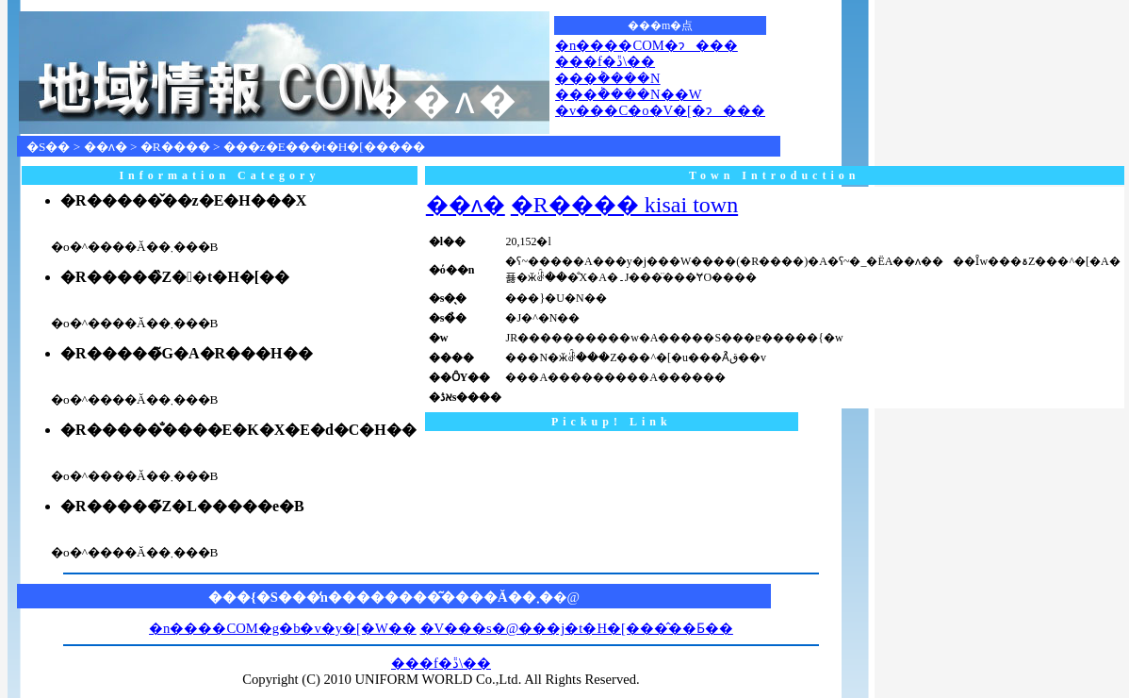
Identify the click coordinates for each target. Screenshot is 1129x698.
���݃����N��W (628, 94)
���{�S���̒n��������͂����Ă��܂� (380, 597)
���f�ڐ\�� (605, 61)
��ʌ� (105, 147)
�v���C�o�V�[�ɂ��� (660, 110)
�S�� (48, 147)
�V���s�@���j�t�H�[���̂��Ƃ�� (576, 628)
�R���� (175, 147)
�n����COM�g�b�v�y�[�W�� (283, 628)
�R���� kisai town (624, 204)
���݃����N (608, 78)
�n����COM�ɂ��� (646, 45)
